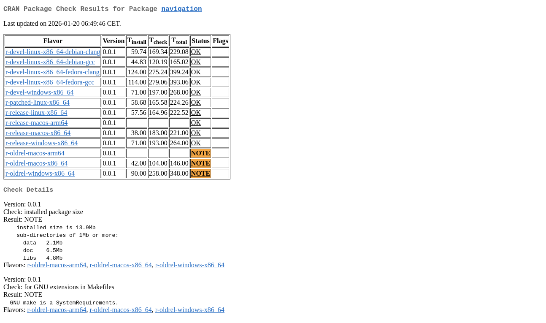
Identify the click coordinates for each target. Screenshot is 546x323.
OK (196, 53)
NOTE (200, 154)
